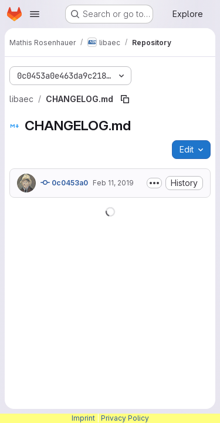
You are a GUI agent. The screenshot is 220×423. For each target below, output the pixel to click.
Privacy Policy (125, 418)
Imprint (83, 418)
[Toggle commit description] (154, 183)
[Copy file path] (125, 99)
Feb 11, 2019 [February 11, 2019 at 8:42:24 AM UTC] (113, 182)
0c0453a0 (64, 182)
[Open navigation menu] (34, 14)
